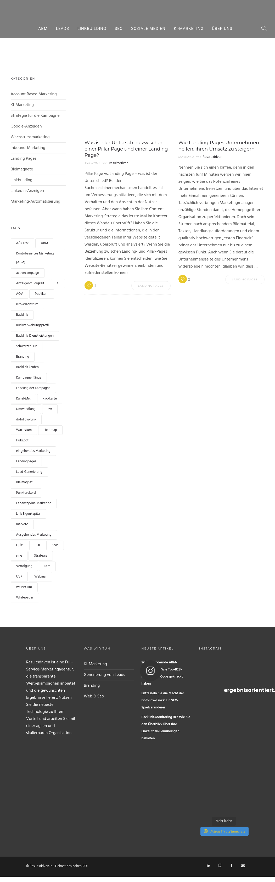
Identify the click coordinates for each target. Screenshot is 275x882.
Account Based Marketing (34, 94)
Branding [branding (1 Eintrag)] (22, 356)
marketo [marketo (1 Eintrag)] (22, 524)
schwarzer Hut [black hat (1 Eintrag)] (26, 346)
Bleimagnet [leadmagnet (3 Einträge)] (24, 482)
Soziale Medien (148, 28)
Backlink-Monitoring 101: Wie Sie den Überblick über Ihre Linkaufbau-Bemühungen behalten (166, 727)
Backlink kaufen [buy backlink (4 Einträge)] (27, 367)
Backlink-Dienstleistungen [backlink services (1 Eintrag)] (35, 336)
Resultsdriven (118, 163)
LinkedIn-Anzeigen (27, 190)
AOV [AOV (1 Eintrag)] (19, 294)
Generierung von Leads (104, 675)
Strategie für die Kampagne (35, 115)
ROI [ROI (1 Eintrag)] (37, 545)
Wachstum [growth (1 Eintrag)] (24, 430)
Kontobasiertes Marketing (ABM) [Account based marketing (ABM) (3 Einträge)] (35, 258)
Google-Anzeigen (26, 126)
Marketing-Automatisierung (35, 201)
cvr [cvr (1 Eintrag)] (50, 409)
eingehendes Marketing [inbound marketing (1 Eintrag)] (33, 451)
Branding (92, 685)
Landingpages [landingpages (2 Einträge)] (26, 461)
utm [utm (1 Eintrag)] (47, 566)
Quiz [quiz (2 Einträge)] (19, 545)
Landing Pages (24, 158)
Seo (119, 28)
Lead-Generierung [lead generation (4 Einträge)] (29, 472)
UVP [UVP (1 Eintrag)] (19, 576)
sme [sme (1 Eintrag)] (19, 555)
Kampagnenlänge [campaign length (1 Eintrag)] (29, 377)
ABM (43, 28)
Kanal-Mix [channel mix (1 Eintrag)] (23, 398)
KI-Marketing (189, 28)
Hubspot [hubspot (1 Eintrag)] (22, 440)
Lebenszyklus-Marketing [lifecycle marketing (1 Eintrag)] (34, 503)
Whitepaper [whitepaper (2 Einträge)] (24, 597)
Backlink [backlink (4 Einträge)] (22, 315)
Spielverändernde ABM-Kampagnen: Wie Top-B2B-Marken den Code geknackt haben (162, 673)
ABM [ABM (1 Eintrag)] (44, 243)
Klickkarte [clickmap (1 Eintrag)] (50, 398)
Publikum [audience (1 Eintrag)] (41, 294)
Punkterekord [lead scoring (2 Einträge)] (26, 493)
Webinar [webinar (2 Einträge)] (40, 576)
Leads (62, 28)
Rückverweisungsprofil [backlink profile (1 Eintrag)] (32, 325)
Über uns (222, 28)
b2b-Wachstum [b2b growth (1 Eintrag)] (27, 304)
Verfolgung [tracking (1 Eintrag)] (24, 566)
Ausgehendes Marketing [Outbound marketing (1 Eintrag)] (34, 534)
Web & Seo (94, 696)
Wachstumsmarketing (30, 137)
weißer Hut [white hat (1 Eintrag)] (24, 587)
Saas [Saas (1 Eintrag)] (55, 545)
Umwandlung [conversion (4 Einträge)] (26, 409)
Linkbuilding (91, 28)
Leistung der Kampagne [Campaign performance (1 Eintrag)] (33, 388)
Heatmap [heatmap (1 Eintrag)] (50, 430)
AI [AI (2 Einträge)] (58, 283)
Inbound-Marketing (28, 148)
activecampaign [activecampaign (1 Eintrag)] (27, 273)
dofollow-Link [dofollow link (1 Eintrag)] (26, 419)
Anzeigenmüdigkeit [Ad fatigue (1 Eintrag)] (30, 283)
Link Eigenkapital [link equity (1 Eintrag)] (28, 514)
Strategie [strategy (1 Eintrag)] (40, 555)
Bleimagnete (22, 169)
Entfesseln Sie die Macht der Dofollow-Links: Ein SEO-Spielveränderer (163, 700)
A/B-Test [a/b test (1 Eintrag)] (22, 243)
